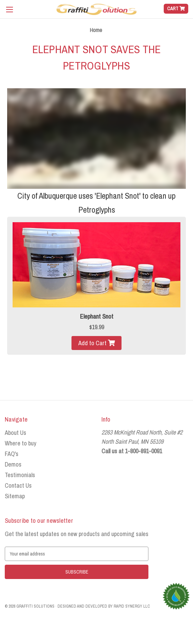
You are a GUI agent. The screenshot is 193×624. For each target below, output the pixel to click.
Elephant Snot (96, 316)
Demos (13, 464)
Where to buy (20, 443)
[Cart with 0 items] (176, 9)
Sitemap (15, 496)
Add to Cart (93, 343)
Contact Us (18, 485)
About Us (15, 432)
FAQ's (11, 454)
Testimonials (20, 475)
